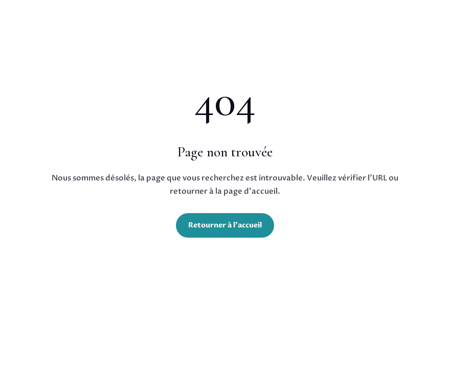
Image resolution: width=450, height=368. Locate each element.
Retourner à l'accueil (225, 225)
